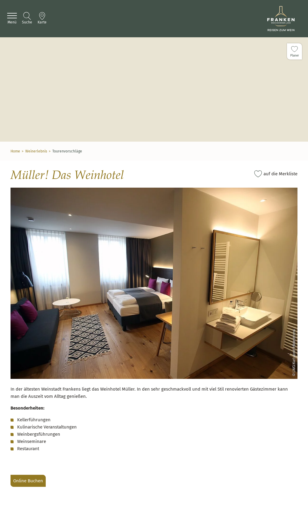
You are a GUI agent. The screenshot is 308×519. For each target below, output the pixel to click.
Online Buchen (28, 481)
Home (15, 151)
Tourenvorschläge (67, 151)
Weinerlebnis (36, 151)
